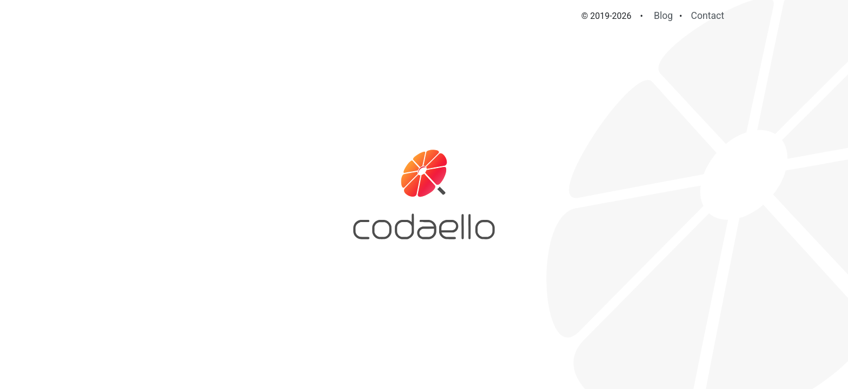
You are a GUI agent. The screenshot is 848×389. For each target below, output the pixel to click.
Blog (663, 15)
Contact (708, 15)
